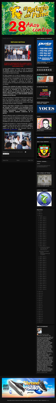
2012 (39, 311)
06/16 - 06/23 (42, 245)
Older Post (30, 160)
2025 (39, 213)
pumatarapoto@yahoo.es (42, 166)
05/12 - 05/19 (42, 264)
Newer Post (5, 160)
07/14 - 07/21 (42, 238)
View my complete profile (42, 372)
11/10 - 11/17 (42, 222)
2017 (39, 302)
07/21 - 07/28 (42, 236)
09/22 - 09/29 (42, 227)
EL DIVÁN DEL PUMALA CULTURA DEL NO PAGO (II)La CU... (44, 248)
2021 (39, 295)
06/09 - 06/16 (42, 256)
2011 (39, 313)
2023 (39, 291)
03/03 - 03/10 (42, 276)
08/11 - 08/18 (42, 235)
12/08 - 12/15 (42, 217)
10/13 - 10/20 (42, 224)
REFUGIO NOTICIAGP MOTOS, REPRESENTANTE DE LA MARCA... (44, 253)
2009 (39, 316)
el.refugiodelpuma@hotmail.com (43, 165)
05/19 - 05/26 (42, 262)
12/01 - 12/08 (42, 218)
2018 (39, 300)
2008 (39, 318)
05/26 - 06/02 (42, 260)
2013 (39, 309)
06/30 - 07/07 (42, 242)
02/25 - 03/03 (42, 278)
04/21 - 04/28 (42, 265)
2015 (39, 305)
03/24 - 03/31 (42, 271)
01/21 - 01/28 (42, 287)
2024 (39, 215)
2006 (39, 322)
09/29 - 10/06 (42, 226)
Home (18, 160)
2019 (39, 298)
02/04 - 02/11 (42, 283)
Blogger (47, 400)
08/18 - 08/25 (42, 233)
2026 (39, 211)
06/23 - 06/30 (42, 243)
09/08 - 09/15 (42, 229)
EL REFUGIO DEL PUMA (43, 334)
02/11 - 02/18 (42, 282)
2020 (39, 296)
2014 (39, 307)
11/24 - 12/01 (42, 220)
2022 (39, 293)
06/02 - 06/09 (42, 258)
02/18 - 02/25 (42, 280)
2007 (39, 320)
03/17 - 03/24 (42, 273)
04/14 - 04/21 (42, 267)
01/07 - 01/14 (42, 289)
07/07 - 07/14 (42, 240)
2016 (39, 304)
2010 (39, 314)
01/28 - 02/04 (42, 285)
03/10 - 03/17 (42, 274)
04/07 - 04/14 (42, 269)
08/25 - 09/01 (42, 231)
